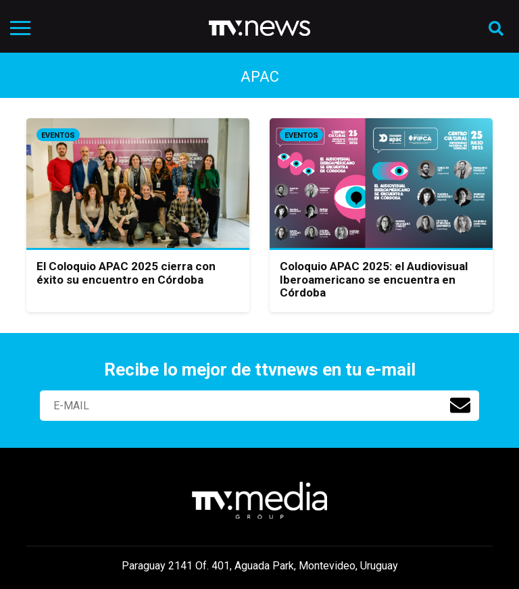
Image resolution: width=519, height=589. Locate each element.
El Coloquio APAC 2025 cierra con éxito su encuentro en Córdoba (126, 272)
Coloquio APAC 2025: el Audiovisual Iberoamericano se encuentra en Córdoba (374, 279)
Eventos (58, 135)
